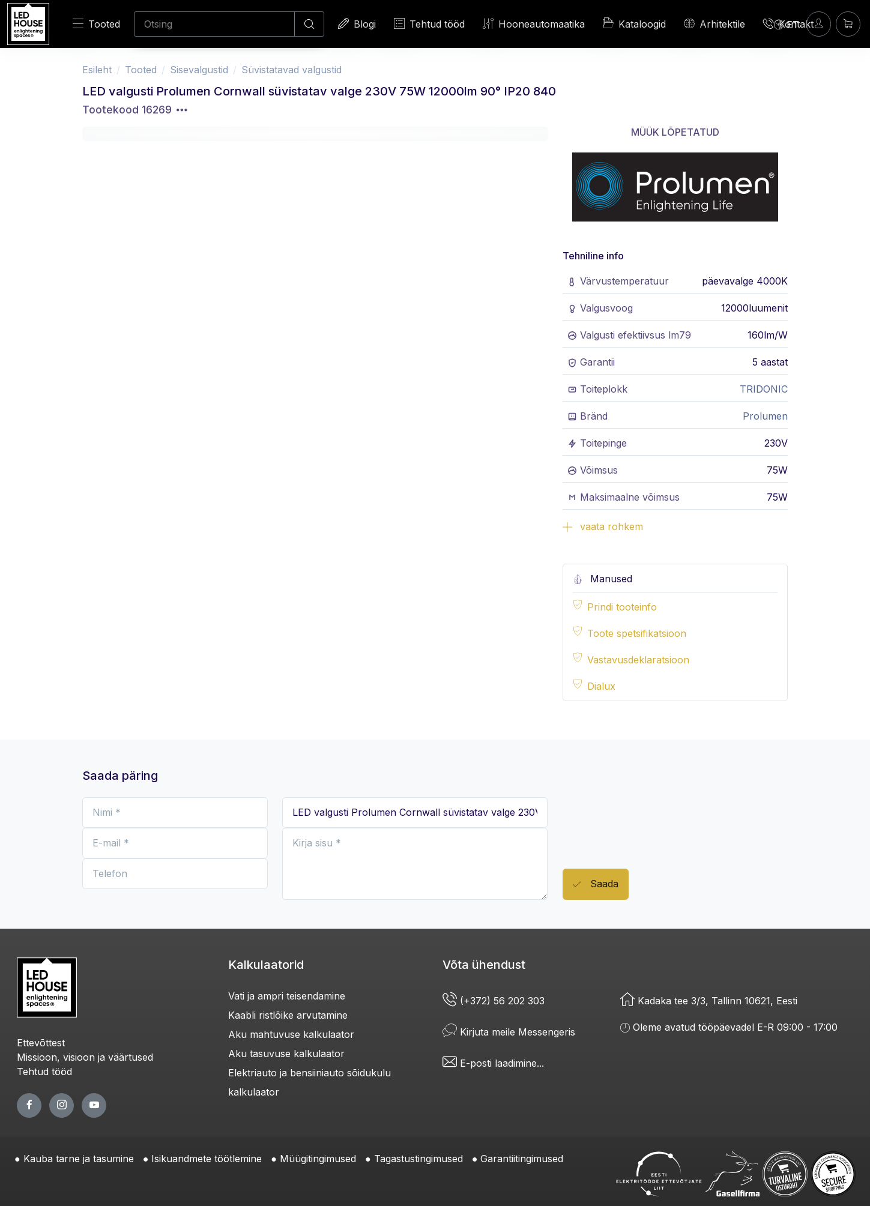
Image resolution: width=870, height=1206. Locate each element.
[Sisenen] (818, 23)
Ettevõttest (41, 1043)
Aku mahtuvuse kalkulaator (291, 1034)
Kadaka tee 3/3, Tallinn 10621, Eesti (708, 1001)
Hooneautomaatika (534, 24)
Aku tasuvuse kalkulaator (286, 1054)
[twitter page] (61, 1105)
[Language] (786, 24)
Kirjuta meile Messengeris (509, 1032)
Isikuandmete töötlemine (206, 1159)
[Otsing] (214, 24)
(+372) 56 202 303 (494, 1001)
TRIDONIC (764, 389)
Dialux (601, 686)
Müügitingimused (318, 1159)
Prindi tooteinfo (622, 607)
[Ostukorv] (848, 23)
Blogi (357, 24)
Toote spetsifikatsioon (636, 633)
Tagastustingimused (418, 1159)
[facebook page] (29, 1105)
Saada (595, 884)
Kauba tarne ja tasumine (78, 1159)
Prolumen (765, 416)
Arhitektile (714, 24)
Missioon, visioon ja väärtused (85, 1057)
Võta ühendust (484, 964)
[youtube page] (94, 1105)
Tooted (96, 24)
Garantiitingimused (521, 1159)
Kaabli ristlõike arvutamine (288, 1015)
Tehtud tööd (429, 24)
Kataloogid (634, 23)
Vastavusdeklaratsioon (638, 660)
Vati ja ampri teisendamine (286, 996)
